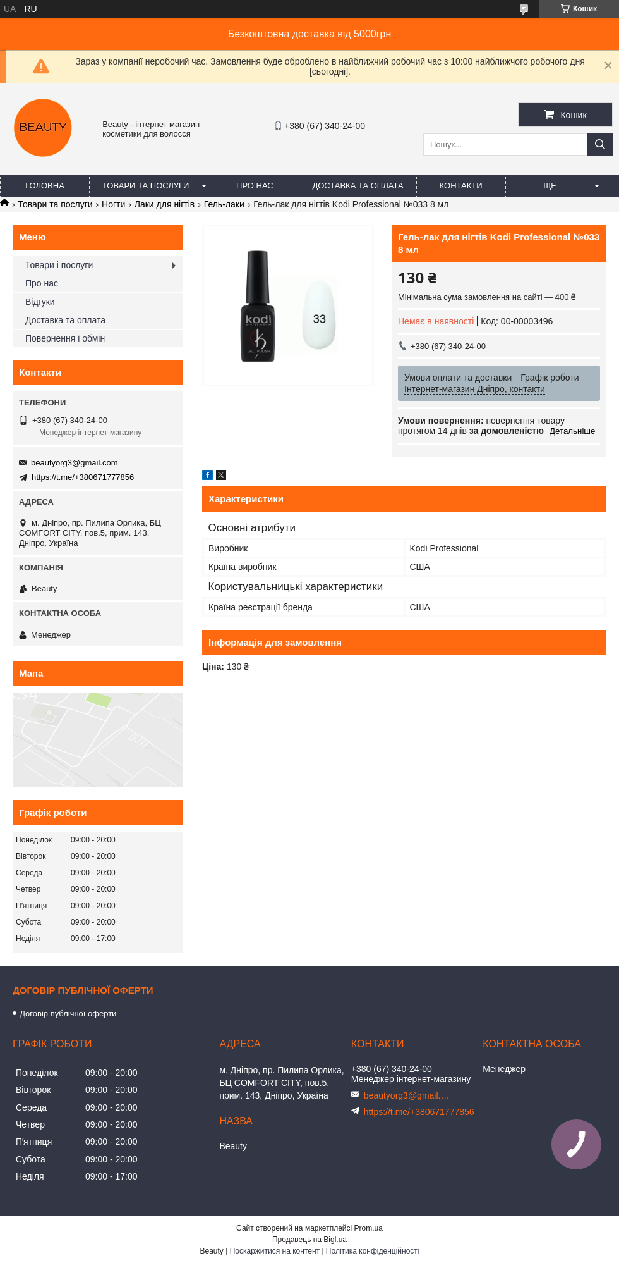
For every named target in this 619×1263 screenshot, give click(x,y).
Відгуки (40, 302)
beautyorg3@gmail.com (74, 462)
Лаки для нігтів (165, 204)
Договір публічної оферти (68, 1013)
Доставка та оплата (357, 185)
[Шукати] (600, 144)
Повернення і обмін (65, 338)
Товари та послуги (145, 185)
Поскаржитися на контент (275, 1251)
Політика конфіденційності (372, 1251)
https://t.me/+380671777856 (83, 477)
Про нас (254, 185)
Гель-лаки (224, 204)
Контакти (461, 185)
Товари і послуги (59, 265)
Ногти (113, 204)
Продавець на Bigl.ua (309, 1239)
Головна (44, 185)
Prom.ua (368, 1228)
